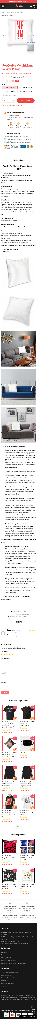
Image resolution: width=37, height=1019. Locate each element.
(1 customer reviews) (17, 77)
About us (4, 952)
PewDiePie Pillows (7, 15)
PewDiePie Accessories (15, 12)
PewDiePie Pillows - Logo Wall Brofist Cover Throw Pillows (9, 858)
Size (3, 84)
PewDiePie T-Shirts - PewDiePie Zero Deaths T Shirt (27, 813)
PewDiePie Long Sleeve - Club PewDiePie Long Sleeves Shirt (9, 784)
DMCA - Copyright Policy (8, 960)
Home (3, 12)
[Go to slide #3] (26, 57)
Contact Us (4, 981)
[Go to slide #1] (5, 57)
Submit (5, 692)
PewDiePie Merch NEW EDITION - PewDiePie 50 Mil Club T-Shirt (27, 724)
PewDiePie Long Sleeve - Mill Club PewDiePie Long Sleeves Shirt (27, 784)
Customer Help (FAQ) (7, 983)
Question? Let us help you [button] (28, 1016)
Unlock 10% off (33, 1010)
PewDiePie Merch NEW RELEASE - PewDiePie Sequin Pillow (27, 858)
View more (18, 826)
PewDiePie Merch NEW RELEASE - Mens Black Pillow (27, 887)
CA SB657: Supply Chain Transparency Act (14, 963)
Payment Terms (6, 975)
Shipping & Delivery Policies (9, 972)
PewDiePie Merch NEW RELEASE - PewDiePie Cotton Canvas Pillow (9, 755)
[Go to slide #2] (16, 57)
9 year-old (23, 753)
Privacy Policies (6, 958)
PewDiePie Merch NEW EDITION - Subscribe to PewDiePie (9, 887)
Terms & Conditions (7, 955)
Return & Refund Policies (8, 978)
